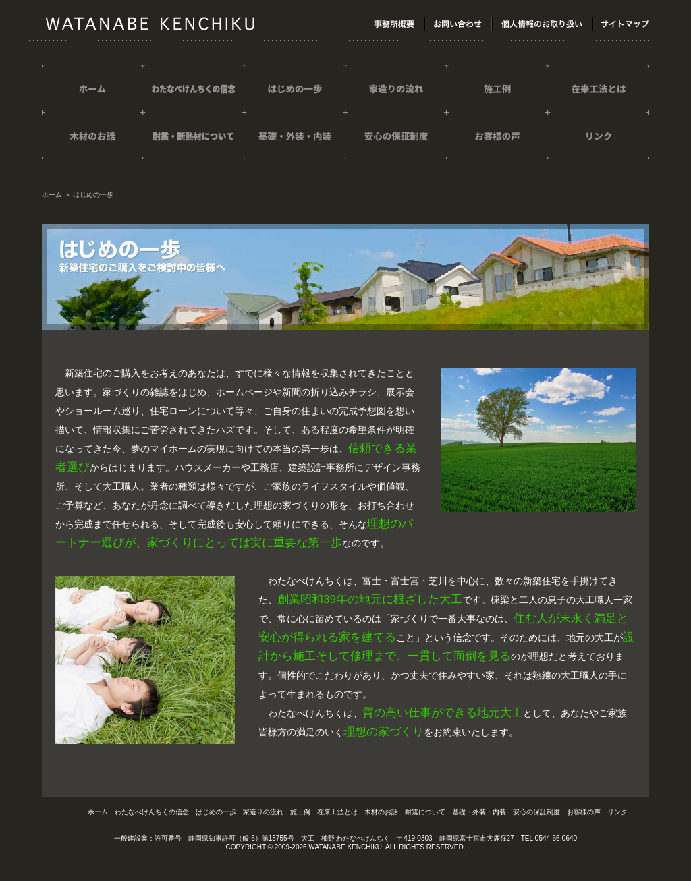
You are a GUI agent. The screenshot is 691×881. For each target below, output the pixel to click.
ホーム (52, 194)
